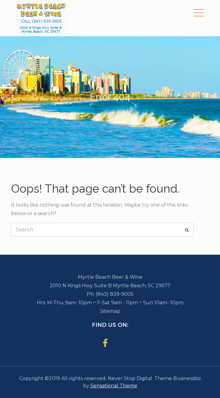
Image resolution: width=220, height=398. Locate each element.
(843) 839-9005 (115, 294)
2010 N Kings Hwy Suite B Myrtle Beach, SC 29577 (110, 285)
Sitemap (110, 311)
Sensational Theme (113, 386)
